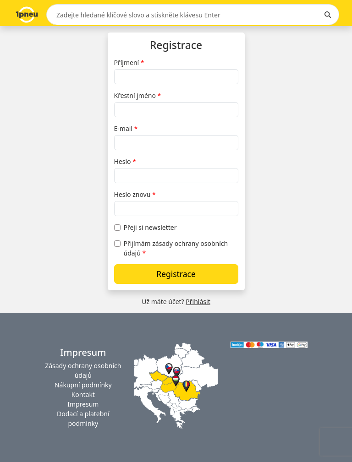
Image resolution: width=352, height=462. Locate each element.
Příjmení (126, 62)
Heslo (122, 161)
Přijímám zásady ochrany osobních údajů (176, 248)
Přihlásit (198, 301)
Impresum (83, 404)
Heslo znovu (132, 194)
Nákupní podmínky (83, 384)
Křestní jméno (135, 95)
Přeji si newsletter (150, 227)
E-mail (123, 128)
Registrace (176, 273)
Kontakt (83, 394)
